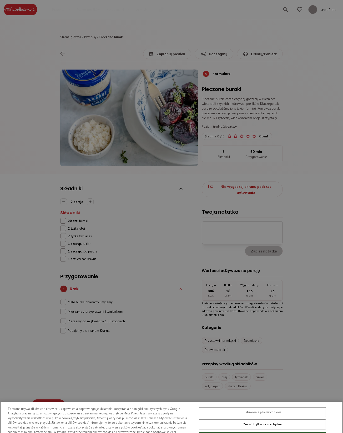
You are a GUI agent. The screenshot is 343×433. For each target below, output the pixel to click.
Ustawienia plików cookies (262, 423)
